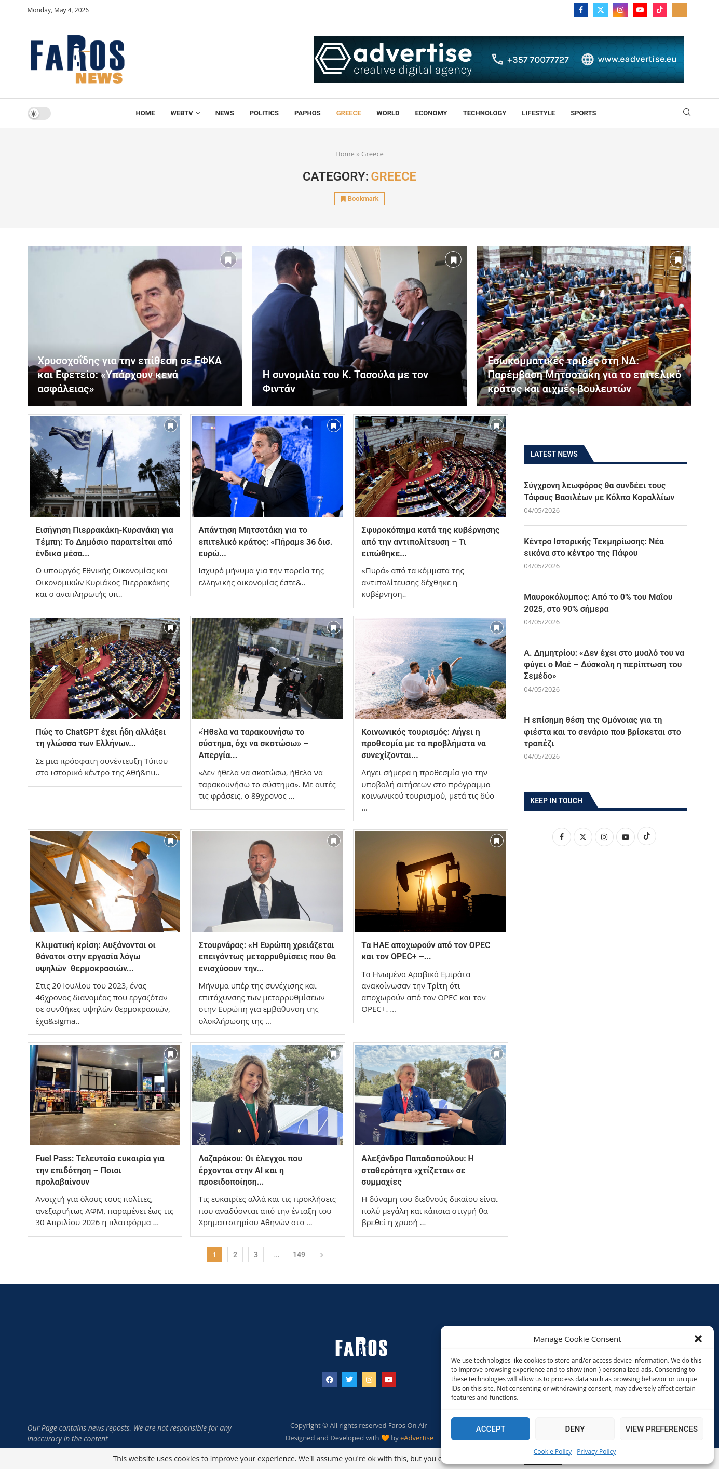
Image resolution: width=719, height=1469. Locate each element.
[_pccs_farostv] (679, 10)
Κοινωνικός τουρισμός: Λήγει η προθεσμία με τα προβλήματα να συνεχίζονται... (423, 743)
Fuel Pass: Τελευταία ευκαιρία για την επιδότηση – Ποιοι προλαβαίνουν (100, 1170)
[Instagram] (620, 10)
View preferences (662, 1429)
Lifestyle (538, 113)
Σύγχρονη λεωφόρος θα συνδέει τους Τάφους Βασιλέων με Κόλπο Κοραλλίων (599, 491)
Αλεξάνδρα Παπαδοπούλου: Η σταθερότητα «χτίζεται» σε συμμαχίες (417, 1170)
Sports (583, 113)
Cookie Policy (553, 1451)
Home (145, 113)
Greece (348, 113)
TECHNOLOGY (485, 113)
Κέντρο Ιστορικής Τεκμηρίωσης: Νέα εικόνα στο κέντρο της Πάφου (594, 547)
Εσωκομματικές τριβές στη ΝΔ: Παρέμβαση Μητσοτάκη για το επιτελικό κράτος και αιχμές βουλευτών (584, 374)
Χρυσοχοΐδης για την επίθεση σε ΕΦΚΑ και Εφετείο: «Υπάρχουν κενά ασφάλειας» (130, 374)
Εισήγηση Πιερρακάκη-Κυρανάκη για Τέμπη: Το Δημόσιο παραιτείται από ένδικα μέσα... (104, 541)
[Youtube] (640, 10)
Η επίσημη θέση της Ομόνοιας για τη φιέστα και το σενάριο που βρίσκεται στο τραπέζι (603, 732)
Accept (491, 1429)
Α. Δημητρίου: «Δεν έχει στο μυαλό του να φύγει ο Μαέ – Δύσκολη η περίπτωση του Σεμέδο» (604, 664)
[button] (698, 1339)
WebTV (181, 113)
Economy (431, 113)
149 (299, 1255)
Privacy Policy (596, 1451)
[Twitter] (600, 10)
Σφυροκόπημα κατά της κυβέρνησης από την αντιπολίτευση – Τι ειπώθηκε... (430, 541)
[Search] (687, 113)
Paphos (307, 113)
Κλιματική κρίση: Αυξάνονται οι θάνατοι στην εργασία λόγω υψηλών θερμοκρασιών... (96, 956)
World (387, 113)
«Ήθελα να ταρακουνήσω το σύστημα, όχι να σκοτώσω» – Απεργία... (253, 743)
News (224, 113)
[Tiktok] (660, 10)
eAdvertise (416, 1438)
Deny (575, 1429)
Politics (264, 113)
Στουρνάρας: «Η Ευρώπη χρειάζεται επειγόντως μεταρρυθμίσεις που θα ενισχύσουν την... (266, 956)
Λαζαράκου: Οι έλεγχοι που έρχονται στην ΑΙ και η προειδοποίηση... (250, 1170)
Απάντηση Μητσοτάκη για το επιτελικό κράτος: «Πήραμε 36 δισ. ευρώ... (265, 541)
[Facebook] (581, 10)
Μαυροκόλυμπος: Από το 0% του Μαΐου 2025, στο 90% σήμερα (598, 603)
